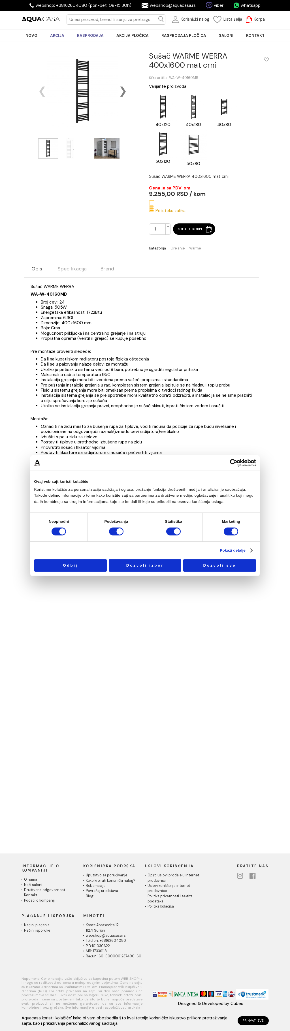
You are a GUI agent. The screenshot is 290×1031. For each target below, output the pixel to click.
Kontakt (30, 895)
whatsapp (251, 5)
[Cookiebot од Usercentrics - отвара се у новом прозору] (233, 463)
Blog (89, 896)
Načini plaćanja (37, 925)
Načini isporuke (37, 930)
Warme (195, 248)
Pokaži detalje (233, 550)
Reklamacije (95, 885)
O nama (30, 879)
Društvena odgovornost (44, 890)
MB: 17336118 (96, 951)
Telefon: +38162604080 (106, 940)
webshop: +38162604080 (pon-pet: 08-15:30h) (83, 5)
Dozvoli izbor (145, 565)
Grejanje (177, 248)
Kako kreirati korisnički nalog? (110, 880)
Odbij (70, 565)
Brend (107, 269)
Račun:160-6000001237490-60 (113, 956)
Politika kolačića (161, 906)
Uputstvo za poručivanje (106, 875)
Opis (36, 269)
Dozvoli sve (219, 565)
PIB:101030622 (98, 946)
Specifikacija (72, 269)
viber (218, 5)
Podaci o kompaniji (40, 900)
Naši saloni (33, 885)
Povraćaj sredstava (102, 891)
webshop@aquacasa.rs (173, 5)
